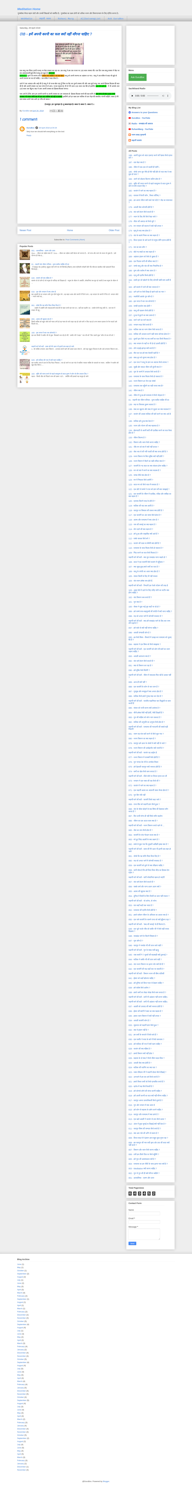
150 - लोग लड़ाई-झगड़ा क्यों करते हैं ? (142, 348)
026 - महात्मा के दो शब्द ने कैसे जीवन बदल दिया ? (146, 1058)
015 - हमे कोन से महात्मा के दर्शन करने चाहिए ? (146, 1110)
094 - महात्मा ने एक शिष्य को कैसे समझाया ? (145, 644)
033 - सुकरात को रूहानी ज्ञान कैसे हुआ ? (143, 1025)
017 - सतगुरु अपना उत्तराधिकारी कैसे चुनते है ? (146, 1100)
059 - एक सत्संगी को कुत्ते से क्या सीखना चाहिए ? (146, 865)
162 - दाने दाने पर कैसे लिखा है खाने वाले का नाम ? (147, 292)
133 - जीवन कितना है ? (137, 437)
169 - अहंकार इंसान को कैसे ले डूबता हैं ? (144, 256)
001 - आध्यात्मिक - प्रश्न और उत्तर (43, 251)
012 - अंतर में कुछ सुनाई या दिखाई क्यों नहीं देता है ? (147, 1124)
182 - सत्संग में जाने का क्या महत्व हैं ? (142, 191)
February (21, 1296)
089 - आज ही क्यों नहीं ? (138, 682)
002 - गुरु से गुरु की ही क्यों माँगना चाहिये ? (144, 1173)
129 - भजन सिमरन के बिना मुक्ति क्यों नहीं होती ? (146, 456)
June (19, 1264)
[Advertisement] (69, 201)
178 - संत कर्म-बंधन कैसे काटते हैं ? (142, 212)
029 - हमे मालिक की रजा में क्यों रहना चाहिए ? (46, 360)
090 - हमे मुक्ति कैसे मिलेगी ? (139, 670)
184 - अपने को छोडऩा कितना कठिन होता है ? (145, 179)
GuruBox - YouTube (141, 118)
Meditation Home (28, 9)
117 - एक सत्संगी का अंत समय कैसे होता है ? (145, 515)
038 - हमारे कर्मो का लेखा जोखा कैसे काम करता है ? (147, 992)
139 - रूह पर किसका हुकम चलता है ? (142, 404)
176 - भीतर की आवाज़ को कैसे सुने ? (142, 221)
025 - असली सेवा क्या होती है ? (140, 1063)
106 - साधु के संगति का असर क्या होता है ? (144, 571)
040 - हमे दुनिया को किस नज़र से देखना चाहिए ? (146, 983)
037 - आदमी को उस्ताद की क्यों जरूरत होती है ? (146, 1006)
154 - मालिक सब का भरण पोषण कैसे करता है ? (146, 329)
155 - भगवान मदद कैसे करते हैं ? (141, 325)
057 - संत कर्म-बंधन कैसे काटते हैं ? (142, 882)
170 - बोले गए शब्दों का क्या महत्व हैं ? (142, 252)
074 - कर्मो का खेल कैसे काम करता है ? (143, 771)
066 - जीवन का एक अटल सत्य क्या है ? (143, 821)
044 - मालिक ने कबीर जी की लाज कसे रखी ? (145, 959)
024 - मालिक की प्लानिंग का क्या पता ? (143, 1067)
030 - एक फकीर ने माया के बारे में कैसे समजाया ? (146, 1039)
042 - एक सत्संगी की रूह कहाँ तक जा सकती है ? (146, 969)
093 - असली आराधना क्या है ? (140, 656)
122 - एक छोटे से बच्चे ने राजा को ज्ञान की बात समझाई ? (149, 489)
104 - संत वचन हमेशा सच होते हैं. (141, 581)
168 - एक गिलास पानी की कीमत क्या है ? (143, 261)
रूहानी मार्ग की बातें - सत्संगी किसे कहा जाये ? (145, 799)
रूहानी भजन (45, 18)
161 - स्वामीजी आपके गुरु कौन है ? (141, 296)
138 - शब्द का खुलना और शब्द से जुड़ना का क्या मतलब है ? (150, 409)
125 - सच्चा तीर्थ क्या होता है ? (140, 475)
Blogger (106, 1481)
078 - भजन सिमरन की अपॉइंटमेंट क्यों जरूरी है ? (146, 748)
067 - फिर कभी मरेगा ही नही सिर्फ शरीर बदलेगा (145, 816)
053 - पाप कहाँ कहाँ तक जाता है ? (141, 905)
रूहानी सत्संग (137, 140)
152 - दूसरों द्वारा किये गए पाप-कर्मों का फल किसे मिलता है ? (150, 339)
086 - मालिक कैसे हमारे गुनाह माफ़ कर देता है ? (146, 696)
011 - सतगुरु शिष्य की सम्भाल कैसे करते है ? (145, 1128)
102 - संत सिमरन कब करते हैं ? (140, 597)
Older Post (114, 230)
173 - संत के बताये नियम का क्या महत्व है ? (144, 235)
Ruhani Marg (66, 18)
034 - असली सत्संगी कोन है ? (139, 1020)
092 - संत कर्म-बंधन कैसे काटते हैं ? (142, 661)
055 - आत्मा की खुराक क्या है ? (42, 319)
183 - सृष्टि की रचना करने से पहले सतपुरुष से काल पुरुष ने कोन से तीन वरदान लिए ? (59, 374)
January (20, 1350)
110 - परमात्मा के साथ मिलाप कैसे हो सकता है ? (146, 548)
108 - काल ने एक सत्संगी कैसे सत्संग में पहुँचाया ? (146, 562)
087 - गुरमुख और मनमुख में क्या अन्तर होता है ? (146, 691)
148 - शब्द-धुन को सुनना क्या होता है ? (142, 357)
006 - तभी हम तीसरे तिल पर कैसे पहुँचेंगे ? (144, 1154)
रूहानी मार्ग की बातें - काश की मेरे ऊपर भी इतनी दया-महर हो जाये (52, 346)
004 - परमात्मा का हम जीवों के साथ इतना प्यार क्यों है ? (148, 1164)
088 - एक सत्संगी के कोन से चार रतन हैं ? (144, 687)
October (20, 1270)
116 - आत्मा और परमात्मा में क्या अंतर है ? (144, 520)
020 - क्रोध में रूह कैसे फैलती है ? (141, 1086)
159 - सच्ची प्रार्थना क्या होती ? (140, 306)
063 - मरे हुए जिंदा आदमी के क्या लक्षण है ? (144, 839)
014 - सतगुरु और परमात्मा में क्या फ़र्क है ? (144, 1114)
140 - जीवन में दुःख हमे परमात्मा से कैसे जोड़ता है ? (147, 395)
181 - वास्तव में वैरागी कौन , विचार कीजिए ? (144, 195)
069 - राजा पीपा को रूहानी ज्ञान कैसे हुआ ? (144, 804)
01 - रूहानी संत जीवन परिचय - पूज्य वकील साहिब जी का (50, 264)
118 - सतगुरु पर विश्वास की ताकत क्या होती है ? (146, 510)
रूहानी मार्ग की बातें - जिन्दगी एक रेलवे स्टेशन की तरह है (148, 585)
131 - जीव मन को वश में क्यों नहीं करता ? (144, 447)
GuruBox (31, 128)
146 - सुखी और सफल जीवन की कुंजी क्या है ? (145, 367)
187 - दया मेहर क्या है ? (137, 162)
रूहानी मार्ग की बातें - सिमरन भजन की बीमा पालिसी (146, 973)
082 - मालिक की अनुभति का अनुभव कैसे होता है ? (147, 722)
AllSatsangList (91, 18)
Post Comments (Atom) (75, 240)
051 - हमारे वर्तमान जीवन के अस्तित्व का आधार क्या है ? (149, 915)
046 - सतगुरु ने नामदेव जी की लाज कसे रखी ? (145, 945)
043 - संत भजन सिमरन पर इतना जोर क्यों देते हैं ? (147, 964)
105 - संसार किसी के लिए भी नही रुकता (143, 576)
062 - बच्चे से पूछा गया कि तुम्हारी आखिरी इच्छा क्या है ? (149, 844)
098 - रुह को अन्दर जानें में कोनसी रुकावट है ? (146, 616)
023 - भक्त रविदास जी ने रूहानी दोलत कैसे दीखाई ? (147, 1072)
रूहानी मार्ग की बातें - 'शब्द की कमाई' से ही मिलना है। (147, 924)
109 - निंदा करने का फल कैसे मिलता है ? (143, 553)
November (21, 1318)
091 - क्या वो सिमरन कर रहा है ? (141, 665)
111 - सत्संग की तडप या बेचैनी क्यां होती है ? (145, 543)
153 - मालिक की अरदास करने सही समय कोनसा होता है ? (149, 334)
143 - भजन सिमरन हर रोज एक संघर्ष (142, 381)
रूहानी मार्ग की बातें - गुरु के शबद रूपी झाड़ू (144, 950)
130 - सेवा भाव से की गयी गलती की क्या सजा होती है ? (148, 451)
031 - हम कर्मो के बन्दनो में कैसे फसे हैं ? (143, 1035)
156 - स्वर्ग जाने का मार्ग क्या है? (140, 320)
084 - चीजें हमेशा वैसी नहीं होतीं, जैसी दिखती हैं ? (146, 712)
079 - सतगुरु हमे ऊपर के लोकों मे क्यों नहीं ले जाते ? (147, 743)
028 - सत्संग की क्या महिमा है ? (42, 278)
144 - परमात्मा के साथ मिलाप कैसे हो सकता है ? (146, 376)
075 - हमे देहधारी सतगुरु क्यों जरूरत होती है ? (145, 767)
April (19, 1290)
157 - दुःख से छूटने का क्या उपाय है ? (142, 315)
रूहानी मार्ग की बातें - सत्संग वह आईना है (143, 752)
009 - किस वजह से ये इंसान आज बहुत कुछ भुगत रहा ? (148, 1138)
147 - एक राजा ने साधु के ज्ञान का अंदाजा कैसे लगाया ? (148, 362)
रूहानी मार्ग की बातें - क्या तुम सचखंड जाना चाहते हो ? (148, 557)
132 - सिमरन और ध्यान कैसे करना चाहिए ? (144, 442)
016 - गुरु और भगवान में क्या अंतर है (43, 292)
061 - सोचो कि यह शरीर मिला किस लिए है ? (46, 305)
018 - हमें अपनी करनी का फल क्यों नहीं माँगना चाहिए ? (148, 1096)
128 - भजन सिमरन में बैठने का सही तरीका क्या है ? (147, 461)
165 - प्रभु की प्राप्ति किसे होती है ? (142, 275)
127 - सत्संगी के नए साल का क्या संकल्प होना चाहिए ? (148, 466)
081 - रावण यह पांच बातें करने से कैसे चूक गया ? (146, 734)
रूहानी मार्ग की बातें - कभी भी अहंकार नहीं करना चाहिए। (148, 997)
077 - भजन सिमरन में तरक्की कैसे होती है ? (144, 757)
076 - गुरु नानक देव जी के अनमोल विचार (143, 762)
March (19, 1293)
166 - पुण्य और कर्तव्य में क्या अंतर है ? (142, 270)
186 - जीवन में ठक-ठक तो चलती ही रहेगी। (144, 167)
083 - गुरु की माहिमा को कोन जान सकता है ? (145, 717)
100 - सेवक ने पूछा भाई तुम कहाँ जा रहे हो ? (144, 607)
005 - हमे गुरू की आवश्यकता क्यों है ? (142, 1159)
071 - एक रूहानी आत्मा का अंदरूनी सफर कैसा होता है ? (149, 790)
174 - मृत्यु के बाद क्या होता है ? (140, 231)
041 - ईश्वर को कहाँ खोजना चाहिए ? (142, 978)
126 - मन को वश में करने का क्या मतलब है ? (145, 470)
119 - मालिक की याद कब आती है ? (141, 506)
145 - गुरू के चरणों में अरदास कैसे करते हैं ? (144, 372)
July (18, 1280)
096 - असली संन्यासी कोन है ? (140, 632)
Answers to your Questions (145, 112)
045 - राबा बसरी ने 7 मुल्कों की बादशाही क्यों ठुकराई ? (148, 955)
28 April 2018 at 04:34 (48, 128)
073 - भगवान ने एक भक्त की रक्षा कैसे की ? (144, 781)
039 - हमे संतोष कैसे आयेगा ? (139, 988)
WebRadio (26, 18)
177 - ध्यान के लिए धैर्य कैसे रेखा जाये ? (143, 216)
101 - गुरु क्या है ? (135, 602)
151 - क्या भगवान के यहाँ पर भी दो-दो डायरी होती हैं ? (148, 343)
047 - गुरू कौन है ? (136, 941)
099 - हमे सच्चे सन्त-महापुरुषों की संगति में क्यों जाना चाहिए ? (150, 611)
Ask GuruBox (116, 18)
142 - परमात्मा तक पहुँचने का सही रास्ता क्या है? (146, 386)
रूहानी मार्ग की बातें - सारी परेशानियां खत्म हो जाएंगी (146, 877)
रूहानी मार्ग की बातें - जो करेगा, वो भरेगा (142, 901)
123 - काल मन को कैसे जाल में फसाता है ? (144, 484)
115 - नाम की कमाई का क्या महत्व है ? (142, 524)
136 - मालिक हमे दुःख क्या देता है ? (141, 421)
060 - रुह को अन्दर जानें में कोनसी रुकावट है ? (146, 861)
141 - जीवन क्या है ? (136, 390)
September (21, 1274)
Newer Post (25, 230)
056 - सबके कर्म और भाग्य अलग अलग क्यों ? (145, 886)
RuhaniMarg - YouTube (142, 129)
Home (70, 230)
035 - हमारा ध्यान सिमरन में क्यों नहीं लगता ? (145, 1016)
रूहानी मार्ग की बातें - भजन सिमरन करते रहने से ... (146, 825)
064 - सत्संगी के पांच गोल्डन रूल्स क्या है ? (144, 835)
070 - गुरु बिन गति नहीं (137, 795)
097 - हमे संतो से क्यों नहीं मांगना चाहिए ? (143, 628)
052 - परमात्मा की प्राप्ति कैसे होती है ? (143, 910)
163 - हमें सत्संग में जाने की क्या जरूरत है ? (144, 287)
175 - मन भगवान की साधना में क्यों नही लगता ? (146, 226)
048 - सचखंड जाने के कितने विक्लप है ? (143, 936)
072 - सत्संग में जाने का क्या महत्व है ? (142, 785)
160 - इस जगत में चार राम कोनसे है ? (44, 333)
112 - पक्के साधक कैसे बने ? (139, 538)
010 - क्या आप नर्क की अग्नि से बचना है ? (144, 1133)
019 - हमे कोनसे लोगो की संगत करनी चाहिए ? (145, 1091)
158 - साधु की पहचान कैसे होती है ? (142, 310)
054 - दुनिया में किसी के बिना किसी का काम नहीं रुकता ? (149, 896)
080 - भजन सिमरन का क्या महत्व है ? (142, 738)
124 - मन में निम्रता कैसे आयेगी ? (141, 480)
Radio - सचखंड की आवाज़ (142, 123)
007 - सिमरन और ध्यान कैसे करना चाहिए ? (144, 1150)
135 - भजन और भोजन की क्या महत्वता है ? (144, 426)
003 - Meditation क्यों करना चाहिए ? (143, 1168)
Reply (29, 135)
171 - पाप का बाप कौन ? (138, 247)
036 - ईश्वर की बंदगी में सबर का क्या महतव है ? (146, 1011)
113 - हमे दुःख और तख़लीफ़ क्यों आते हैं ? (144, 534)
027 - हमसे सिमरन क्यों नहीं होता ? (141, 1053)
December (21, 1315)
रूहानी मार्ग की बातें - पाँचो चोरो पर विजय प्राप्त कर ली (148, 776)
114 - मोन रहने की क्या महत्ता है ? (141, 529)
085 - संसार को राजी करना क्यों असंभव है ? (144, 708)
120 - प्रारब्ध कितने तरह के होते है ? (142, 501)
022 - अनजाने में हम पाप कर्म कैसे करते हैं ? (144, 1077)
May (19, 1267)
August (20, 1277)
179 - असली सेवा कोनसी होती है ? (141, 207)
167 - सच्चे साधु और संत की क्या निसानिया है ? (146, 266)
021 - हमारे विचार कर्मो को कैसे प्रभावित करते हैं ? (147, 1081)
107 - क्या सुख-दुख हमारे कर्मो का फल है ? (144, 567)
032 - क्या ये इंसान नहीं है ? (139, 1030)
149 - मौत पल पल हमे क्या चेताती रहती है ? (144, 353)
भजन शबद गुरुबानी (139, 135)
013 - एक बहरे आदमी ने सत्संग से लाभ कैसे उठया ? (147, 1119)
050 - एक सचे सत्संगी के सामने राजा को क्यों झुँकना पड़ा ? (149, 919)
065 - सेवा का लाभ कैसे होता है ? (141, 830)
